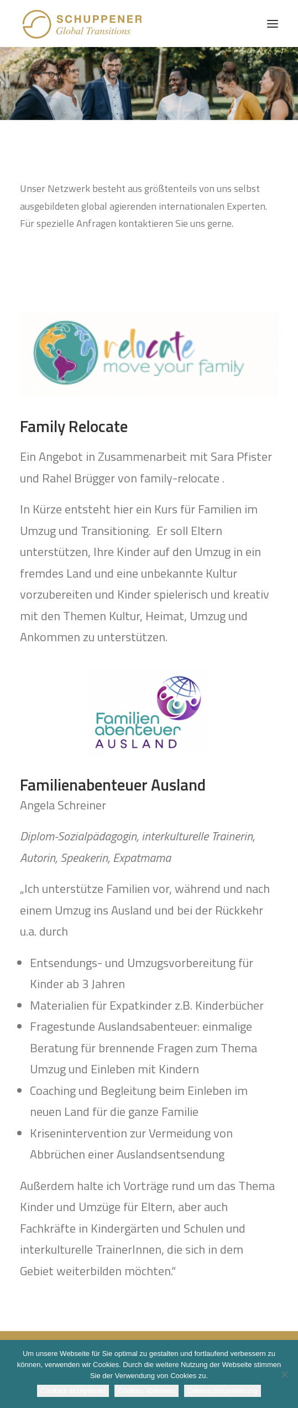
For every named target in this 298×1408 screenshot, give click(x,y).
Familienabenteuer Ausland (113, 784)
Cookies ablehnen (146, 1390)
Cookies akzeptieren (73, 1390)
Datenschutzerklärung (222, 1390)
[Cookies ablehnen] (284, 1374)
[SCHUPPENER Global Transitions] (83, 23)
